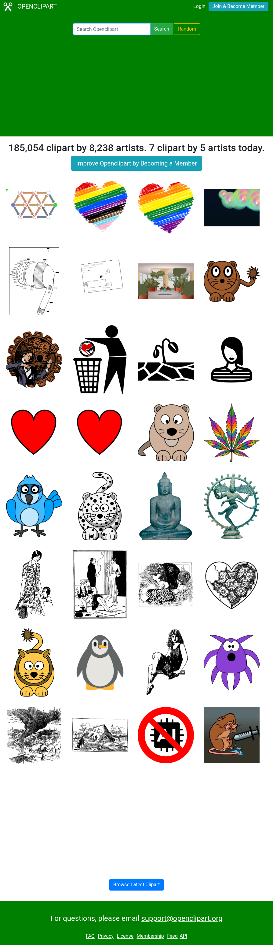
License (125, 936)
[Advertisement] (136, 85)
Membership (150, 936)
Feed (172, 936)
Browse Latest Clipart (136, 884)
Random (187, 29)
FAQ (90, 936)
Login (199, 6)
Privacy (106, 936)
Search (161, 29)
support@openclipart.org (181, 918)
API (183, 936)
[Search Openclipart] (112, 29)
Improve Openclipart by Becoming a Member (136, 163)
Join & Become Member (238, 6)
